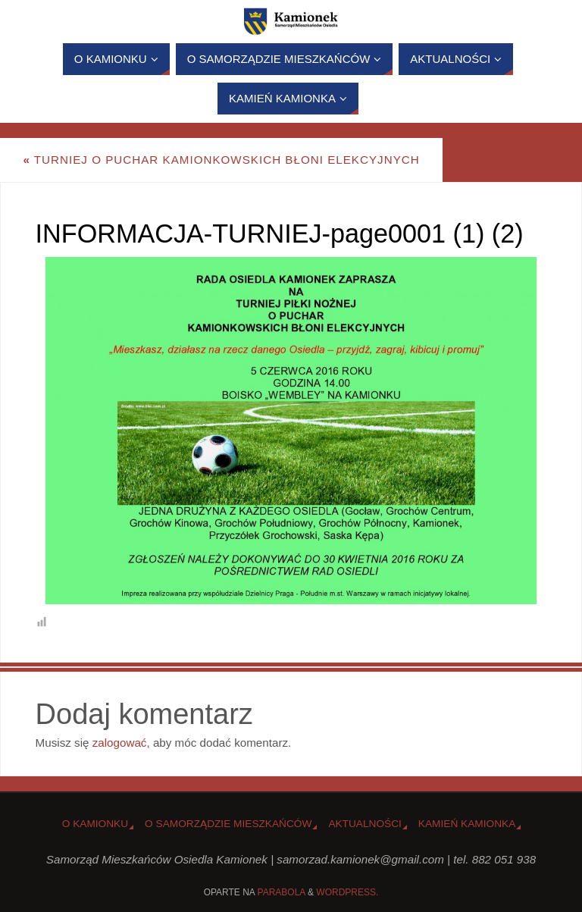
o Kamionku (95, 823)
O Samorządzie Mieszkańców (228, 823)
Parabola (281, 892)
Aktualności (364, 823)
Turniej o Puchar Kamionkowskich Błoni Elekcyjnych (221, 159)
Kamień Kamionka (466, 823)
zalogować (119, 742)
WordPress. (347, 892)
